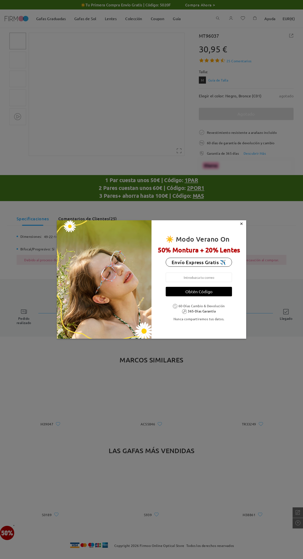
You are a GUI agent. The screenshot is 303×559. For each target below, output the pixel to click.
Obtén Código (199, 291)
